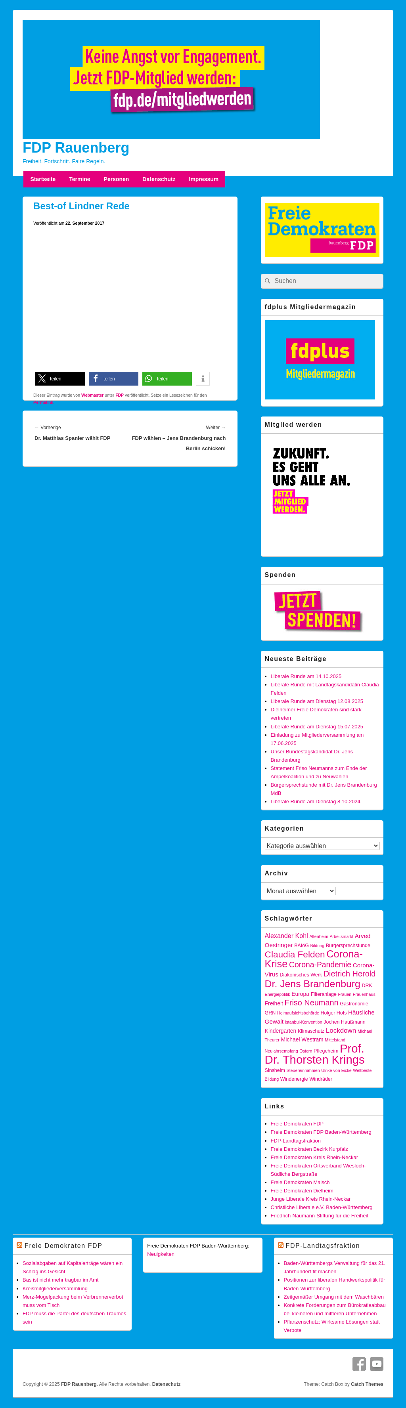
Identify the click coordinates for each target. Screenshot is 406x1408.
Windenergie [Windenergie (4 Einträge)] (294, 1079)
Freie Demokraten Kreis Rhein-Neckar (314, 1157)
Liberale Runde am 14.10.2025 (306, 676)
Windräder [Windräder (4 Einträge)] (320, 1079)
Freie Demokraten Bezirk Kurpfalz (309, 1149)
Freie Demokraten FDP (297, 1124)
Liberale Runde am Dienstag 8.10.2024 (315, 801)
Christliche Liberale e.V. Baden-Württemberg (322, 1207)
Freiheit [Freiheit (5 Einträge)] (274, 1003)
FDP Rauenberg (76, 147)
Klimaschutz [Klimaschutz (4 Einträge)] (311, 1031)
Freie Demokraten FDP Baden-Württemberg (321, 1132)
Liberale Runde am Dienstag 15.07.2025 (317, 727)
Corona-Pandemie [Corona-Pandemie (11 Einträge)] (320, 964)
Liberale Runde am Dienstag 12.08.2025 (317, 701)
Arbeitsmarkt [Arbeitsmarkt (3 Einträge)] (341, 936)
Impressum (204, 179)
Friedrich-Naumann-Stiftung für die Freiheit (319, 1216)
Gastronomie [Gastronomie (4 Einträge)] (354, 1004)
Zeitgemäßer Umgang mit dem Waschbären (334, 1297)
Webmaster (92, 395)
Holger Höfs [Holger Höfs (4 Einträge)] (334, 1013)
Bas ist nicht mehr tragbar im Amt (60, 1280)
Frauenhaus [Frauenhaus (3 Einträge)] (364, 994)
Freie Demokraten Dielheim (302, 1191)
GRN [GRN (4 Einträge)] (270, 1013)
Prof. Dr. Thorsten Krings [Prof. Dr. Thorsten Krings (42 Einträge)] (315, 1054)
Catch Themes (367, 1384)
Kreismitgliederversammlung (55, 1288)
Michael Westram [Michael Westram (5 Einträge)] (302, 1039)
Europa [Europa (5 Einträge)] (300, 994)
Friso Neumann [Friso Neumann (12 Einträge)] (312, 1002)
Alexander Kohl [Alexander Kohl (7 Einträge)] (286, 935)
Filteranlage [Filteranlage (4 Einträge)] (324, 994)
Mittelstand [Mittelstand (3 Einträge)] (335, 1039)
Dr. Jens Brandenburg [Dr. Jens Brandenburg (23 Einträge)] (312, 983)
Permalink (43, 402)
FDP (119, 395)
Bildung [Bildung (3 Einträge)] (317, 945)
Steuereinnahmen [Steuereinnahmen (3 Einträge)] (303, 1070)
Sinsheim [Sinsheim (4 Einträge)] (275, 1070)
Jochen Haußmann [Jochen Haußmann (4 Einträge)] (344, 1022)
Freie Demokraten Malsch (300, 1182)
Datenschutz (158, 179)
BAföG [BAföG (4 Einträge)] (301, 945)
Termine (79, 179)
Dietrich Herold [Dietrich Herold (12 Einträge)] (350, 973)
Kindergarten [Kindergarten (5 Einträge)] (281, 1031)
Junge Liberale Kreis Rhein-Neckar (311, 1199)
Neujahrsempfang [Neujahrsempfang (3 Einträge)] (281, 1051)
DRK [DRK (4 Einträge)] (367, 985)
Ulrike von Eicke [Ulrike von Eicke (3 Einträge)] (336, 1070)
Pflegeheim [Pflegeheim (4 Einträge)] (326, 1051)
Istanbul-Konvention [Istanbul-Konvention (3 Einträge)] (303, 1022)
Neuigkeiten (160, 1254)
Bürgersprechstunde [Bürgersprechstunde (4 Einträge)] (348, 945)
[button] (60, 379)
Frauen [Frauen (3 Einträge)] (344, 994)
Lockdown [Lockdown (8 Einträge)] (341, 1030)
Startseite (43, 179)
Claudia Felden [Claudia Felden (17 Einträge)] (295, 954)
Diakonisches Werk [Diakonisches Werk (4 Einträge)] (301, 975)
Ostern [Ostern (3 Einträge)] (305, 1051)
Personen (116, 179)
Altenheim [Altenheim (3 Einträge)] (318, 936)
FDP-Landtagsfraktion (296, 1141)
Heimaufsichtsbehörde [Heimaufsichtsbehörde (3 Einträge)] (298, 1013)
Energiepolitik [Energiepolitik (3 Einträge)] (277, 994)
